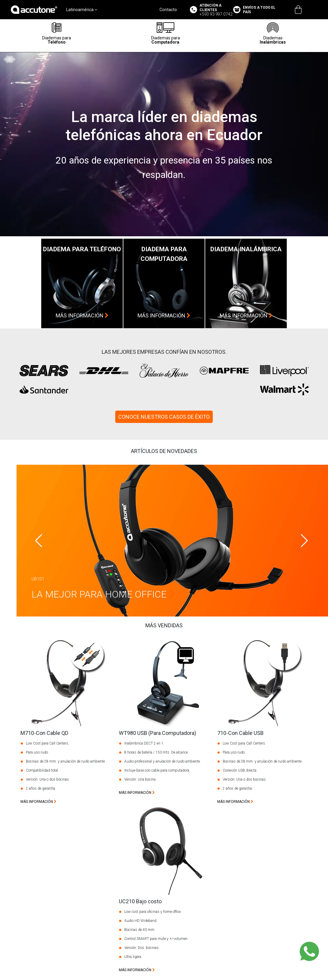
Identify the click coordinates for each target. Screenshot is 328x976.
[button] (304, 540)
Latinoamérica (81, 9)
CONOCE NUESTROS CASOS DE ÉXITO (164, 417)
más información (82, 315)
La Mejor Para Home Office (104, 594)
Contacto (168, 9)
